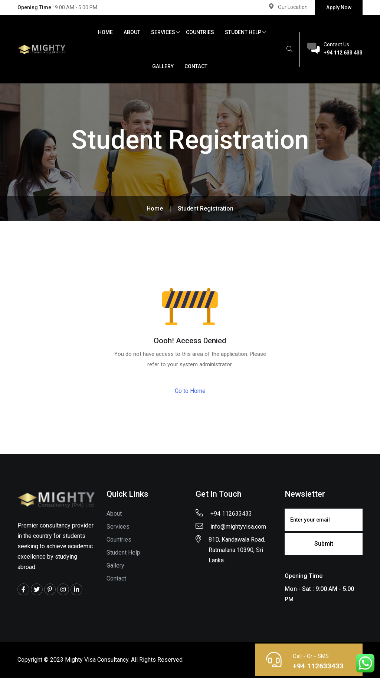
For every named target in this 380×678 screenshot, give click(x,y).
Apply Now (338, 7)
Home (105, 32)
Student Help (243, 32)
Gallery (163, 66)
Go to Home (190, 390)
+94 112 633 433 (343, 53)
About (132, 32)
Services (163, 32)
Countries (200, 32)
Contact (195, 66)
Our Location (293, 7)
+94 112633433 (317, 665)
